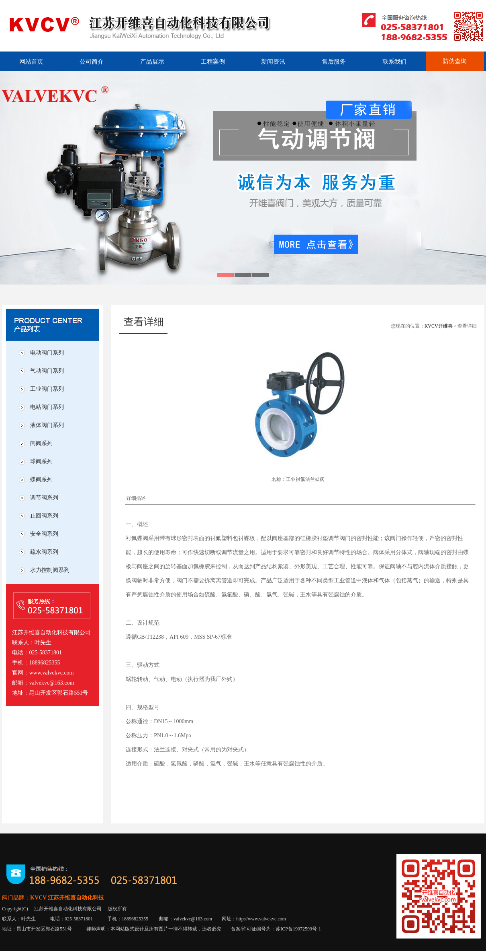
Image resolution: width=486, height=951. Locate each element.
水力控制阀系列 (49, 570)
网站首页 (31, 61)
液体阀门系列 (47, 425)
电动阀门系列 (47, 353)
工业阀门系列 (47, 389)
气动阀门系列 (47, 371)
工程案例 (213, 61)
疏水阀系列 (44, 552)
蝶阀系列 (41, 480)
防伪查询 (455, 61)
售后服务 (334, 61)
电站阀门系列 (47, 407)
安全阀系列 (44, 534)
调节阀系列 (44, 498)
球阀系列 (41, 461)
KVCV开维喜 (439, 326)
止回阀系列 (44, 516)
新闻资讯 (273, 61)
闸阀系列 (41, 443)
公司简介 (92, 61)
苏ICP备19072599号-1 (298, 929)
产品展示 (152, 61)
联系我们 (394, 61)
